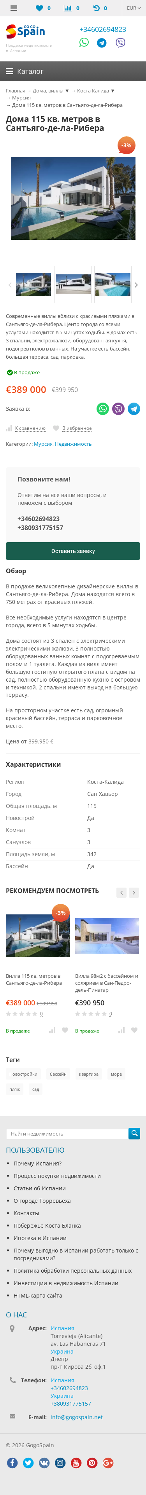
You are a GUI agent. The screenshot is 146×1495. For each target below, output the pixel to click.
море (116, 1074)
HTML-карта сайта (38, 1295)
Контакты (26, 1213)
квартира (89, 1074)
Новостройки (23, 1074)
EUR (134, 7)
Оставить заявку (73, 551)
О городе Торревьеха (42, 1200)
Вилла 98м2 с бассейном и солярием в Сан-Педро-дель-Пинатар (106, 982)
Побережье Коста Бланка (47, 1225)
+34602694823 (102, 29)
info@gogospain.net (77, 1417)
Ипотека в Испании (40, 1238)
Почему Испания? (38, 1163)
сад (35, 1089)
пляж (14, 1089)
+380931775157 (40, 527)
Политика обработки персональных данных (73, 1270)
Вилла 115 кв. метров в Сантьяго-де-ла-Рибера (34, 979)
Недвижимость (73, 444)
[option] (33, 284)
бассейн (58, 1074)
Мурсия (43, 444)
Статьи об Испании (40, 1188)
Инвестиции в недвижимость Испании (66, 1283)
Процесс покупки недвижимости (57, 1175)
